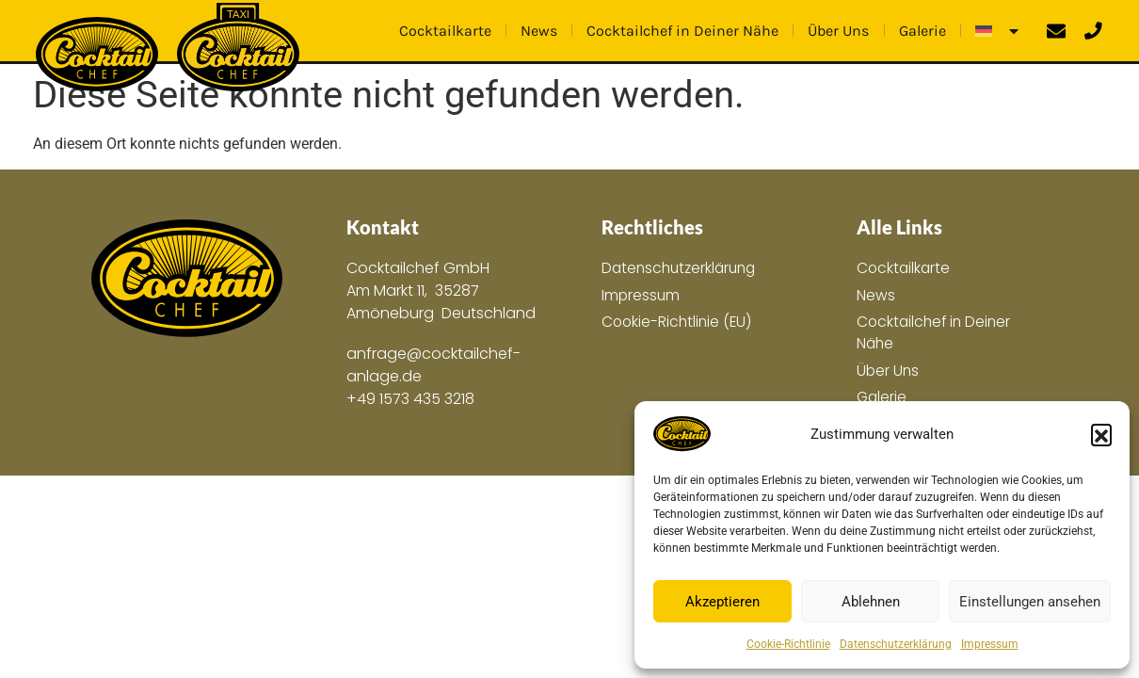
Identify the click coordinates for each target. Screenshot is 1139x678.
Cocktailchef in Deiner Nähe (682, 31)
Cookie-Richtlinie (788, 644)
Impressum (990, 644)
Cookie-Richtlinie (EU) (679, 322)
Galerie (922, 31)
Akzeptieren (722, 601)
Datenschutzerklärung (896, 644)
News (539, 31)
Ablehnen (871, 601)
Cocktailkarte (445, 31)
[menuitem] (998, 31)
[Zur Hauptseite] (186, 279)
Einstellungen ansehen (1029, 601)
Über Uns (838, 31)
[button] (1101, 434)
